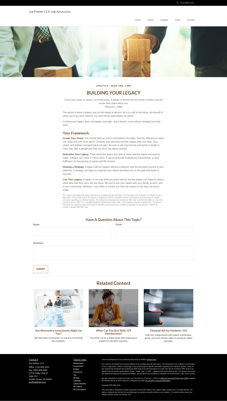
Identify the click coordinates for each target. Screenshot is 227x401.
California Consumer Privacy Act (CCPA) (174, 378)
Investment (78, 366)
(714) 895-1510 (185, 3)
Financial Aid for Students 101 (168, 330)
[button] (148, 16)
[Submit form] (40, 269)
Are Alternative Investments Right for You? (58, 332)
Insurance (77, 372)
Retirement (78, 363)
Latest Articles (79, 384)
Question (38, 243)
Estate (76, 369)
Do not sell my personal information (157, 381)
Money (76, 378)
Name (36, 225)
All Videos (77, 387)
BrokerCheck (151, 360)
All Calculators (79, 390)
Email (119, 225)
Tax (75, 375)
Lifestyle (77, 381)
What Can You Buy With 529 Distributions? (113, 332)
